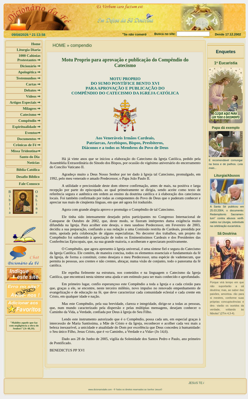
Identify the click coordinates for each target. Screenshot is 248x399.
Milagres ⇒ (31, 108)
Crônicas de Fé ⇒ (26, 145)
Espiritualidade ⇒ (26, 127)
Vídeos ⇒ (33, 96)
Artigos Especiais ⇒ (25, 102)
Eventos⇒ (32, 133)
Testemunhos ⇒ (28, 78)
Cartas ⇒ (33, 84)
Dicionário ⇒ (30, 66)
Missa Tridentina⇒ (25, 151)
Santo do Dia (30, 157)
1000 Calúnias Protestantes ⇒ (28, 58)
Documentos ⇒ (28, 139)
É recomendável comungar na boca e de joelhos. (226, 164)
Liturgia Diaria (28, 50)
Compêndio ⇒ (29, 121)
